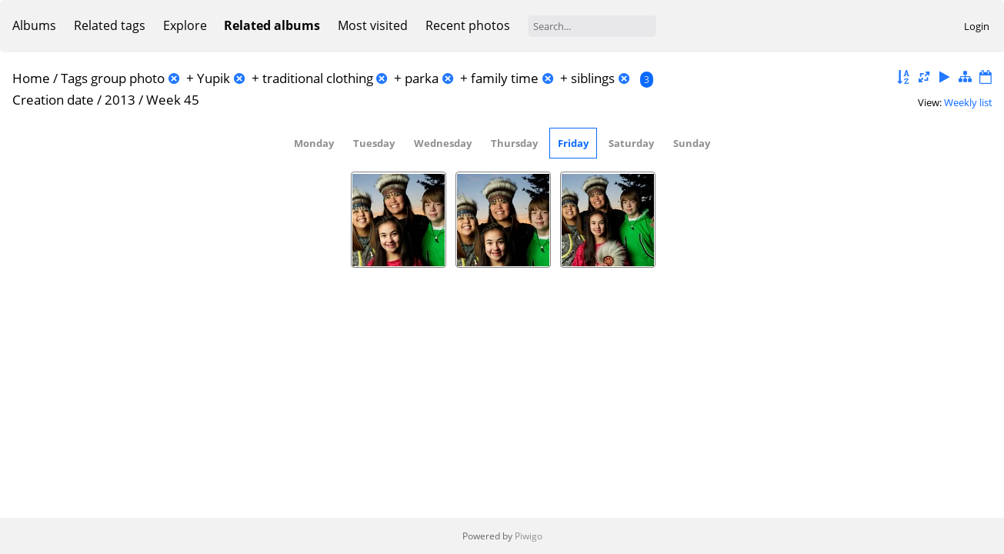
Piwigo (528, 535)
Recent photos (467, 25)
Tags (74, 78)
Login (976, 26)
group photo (128, 78)
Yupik (213, 78)
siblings (593, 78)
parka (422, 78)
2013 (120, 99)
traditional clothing (317, 78)
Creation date (53, 99)
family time (505, 78)
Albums (34, 25)
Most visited (373, 25)
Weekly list (968, 102)
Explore (185, 25)
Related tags (109, 25)
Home (31, 78)
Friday (573, 143)
